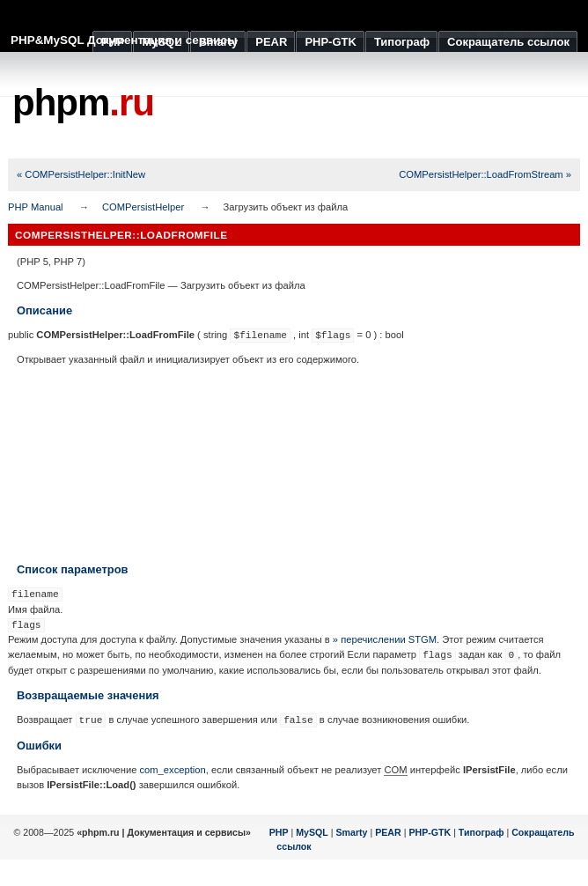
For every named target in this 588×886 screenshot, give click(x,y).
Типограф (481, 832)
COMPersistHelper (143, 207)
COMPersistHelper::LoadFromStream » (485, 174)
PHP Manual (35, 207)
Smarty (351, 832)
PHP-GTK (429, 832)
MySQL (312, 832)
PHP (279, 832)
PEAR (388, 832)
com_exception (172, 769)
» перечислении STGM (385, 639)
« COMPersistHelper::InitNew (81, 174)
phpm (83, 102)
